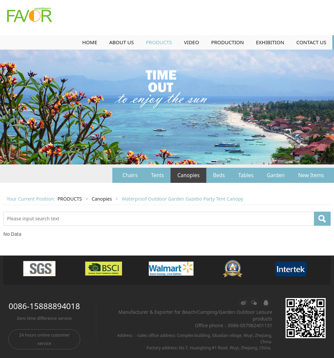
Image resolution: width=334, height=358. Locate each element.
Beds (219, 175)
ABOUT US (121, 42)
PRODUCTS (159, 42)
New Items (311, 175)
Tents (157, 175)
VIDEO (191, 42)
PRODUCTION (227, 42)
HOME (89, 42)
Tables (245, 175)
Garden (276, 175)
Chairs (130, 175)
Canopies (188, 175)
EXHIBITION (270, 42)
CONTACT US (311, 42)
